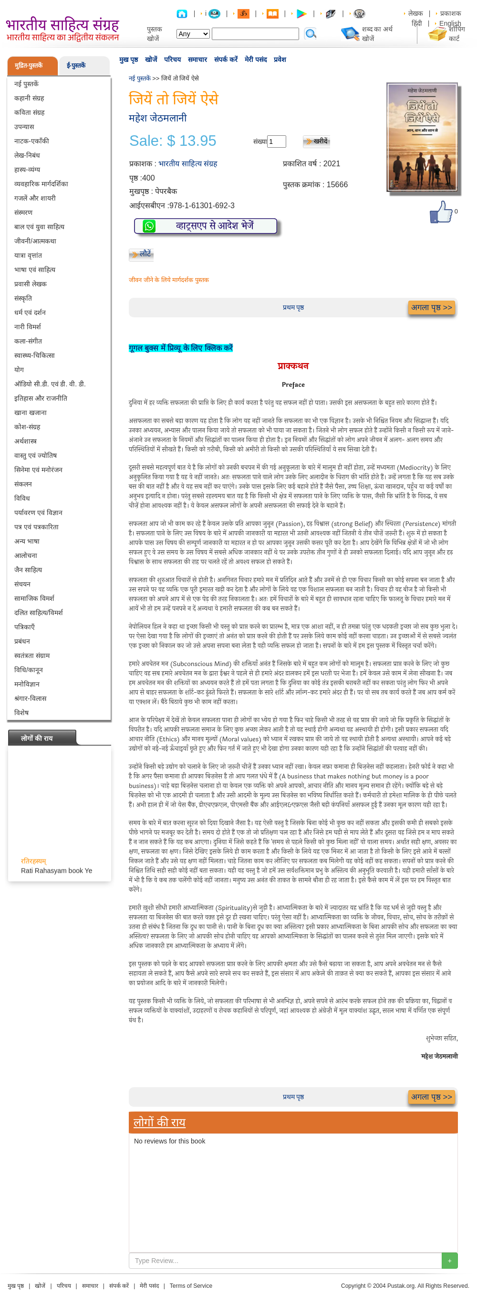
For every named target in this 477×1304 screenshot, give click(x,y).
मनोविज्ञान (27, 684)
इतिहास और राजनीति (40, 398)
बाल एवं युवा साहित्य (39, 227)
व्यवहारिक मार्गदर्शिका (41, 184)
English (450, 23)
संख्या (260, 141)
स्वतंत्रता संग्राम (32, 655)
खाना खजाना (30, 412)
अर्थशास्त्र (25, 441)
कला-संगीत (28, 341)
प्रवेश (280, 59)
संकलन (23, 484)
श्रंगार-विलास (30, 698)
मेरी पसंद (256, 59)
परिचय (172, 59)
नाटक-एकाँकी (31, 141)
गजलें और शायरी (35, 198)
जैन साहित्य (28, 570)
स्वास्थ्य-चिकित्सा (34, 355)
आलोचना (25, 555)
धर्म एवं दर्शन (30, 312)
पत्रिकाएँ (24, 627)
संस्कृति (23, 298)
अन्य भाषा (27, 541)
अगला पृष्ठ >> (431, 307)
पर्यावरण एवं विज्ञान (38, 512)
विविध (22, 498)
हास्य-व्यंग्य (27, 169)
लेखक (415, 13)
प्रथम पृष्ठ (293, 307)
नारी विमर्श (27, 327)
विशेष (21, 713)
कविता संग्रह (29, 112)
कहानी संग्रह (29, 98)
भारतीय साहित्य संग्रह (188, 164)
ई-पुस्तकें (76, 65)
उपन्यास (24, 127)
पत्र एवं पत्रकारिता (36, 527)
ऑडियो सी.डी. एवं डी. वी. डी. (50, 384)
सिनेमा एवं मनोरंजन (38, 470)
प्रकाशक (450, 13)
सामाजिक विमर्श (34, 598)
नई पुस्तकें (26, 84)
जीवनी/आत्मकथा (35, 241)
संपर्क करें (226, 59)
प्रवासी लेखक (30, 284)
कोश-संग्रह (27, 427)
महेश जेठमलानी (158, 117)
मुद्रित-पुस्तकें (28, 65)
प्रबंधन (22, 641)
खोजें (151, 59)
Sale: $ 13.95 (173, 141)
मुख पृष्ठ (128, 59)
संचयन (22, 584)
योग (19, 370)
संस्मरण (23, 212)
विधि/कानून (28, 670)
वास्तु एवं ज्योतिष (35, 455)
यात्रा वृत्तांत (28, 255)
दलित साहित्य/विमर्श (38, 613)
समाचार (197, 59)
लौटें (145, 254)
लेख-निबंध (27, 155)
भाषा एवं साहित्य (34, 269)
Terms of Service (191, 1286)
